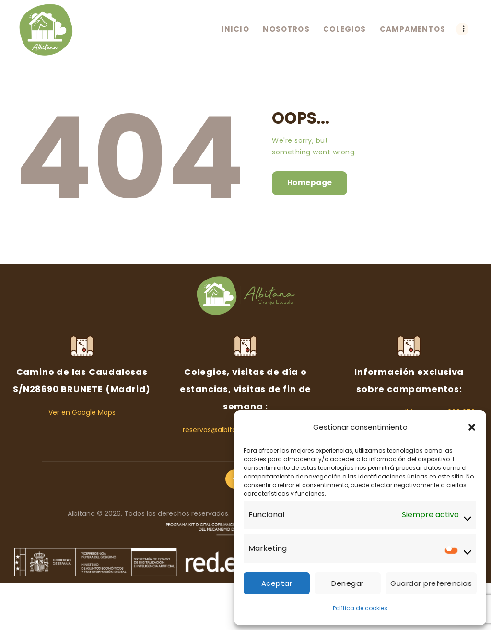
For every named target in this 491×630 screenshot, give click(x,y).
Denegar (347, 583)
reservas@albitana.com (222, 429)
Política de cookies (360, 608)
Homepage (309, 182)
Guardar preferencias (431, 583)
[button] (472, 427)
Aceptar (276, 583)
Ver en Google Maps (82, 412)
